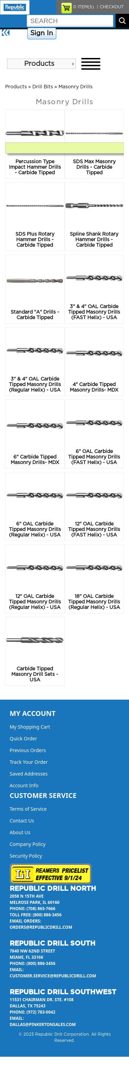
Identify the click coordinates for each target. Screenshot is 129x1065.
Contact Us (108, 33)
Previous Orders (28, 750)
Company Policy (75, 33)
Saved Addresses (28, 773)
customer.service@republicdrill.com (53, 976)
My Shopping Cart (30, 726)
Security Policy (26, 855)
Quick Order (23, 738)
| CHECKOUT (110, 7)
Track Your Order (29, 762)
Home (19, 33)
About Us (12, 45)
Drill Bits (42, 87)
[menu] (41, 64)
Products (39, 63)
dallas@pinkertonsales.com (43, 1024)
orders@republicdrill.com (41, 927)
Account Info (24, 785)
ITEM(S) (83, 7)
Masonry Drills (75, 87)
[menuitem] (41, 64)
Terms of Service (28, 809)
